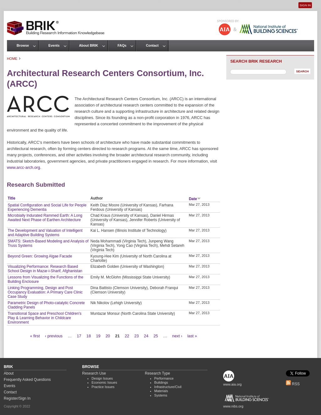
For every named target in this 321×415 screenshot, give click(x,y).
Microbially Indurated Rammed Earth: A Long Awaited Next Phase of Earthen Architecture (45, 217)
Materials (161, 391)
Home (12, 58)
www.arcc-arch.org (23, 167)
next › (177, 336)
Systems (160, 395)
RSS (293, 384)
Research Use (94, 373)
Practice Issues (103, 387)
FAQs (122, 45)
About (8, 373)
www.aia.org (232, 384)
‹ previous (53, 336)
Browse (23, 45)
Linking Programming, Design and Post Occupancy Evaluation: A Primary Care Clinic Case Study (45, 292)
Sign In (305, 5)
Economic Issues (104, 382)
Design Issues (102, 378)
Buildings (161, 382)
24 (146, 336)
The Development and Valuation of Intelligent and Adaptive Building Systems (45, 232)
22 (127, 336)
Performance (164, 378)
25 (156, 336)
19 (98, 336)
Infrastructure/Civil (168, 387)
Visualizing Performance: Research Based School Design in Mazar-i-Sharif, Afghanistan (45, 268)
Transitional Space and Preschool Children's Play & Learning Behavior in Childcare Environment (44, 317)
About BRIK (88, 45)
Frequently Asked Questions (27, 379)
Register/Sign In (17, 398)
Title (11, 198)
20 (108, 336)
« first (35, 336)
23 (136, 336)
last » (192, 336)
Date (195, 199)
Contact (152, 45)
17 (79, 336)
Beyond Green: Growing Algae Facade (40, 256)
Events (54, 45)
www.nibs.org (233, 406)
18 (89, 336)
